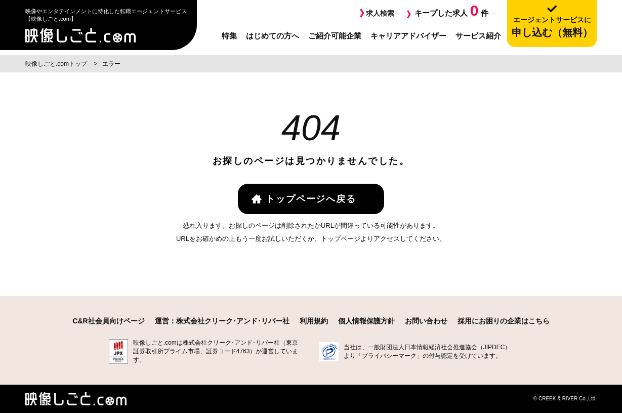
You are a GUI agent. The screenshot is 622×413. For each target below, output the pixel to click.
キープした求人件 (451, 10)
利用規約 (314, 321)
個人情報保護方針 (366, 321)
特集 (229, 35)
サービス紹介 (478, 35)
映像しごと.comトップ (57, 63)
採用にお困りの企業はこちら (504, 321)
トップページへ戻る (311, 199)
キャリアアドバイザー (408, 35)
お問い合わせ (426, 321)
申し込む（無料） (552, 26)
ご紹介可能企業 (334, 35)
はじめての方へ (272, 35)
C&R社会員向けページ (108, 321)
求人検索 (379, 13)
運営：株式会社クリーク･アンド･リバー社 (222, 321)
